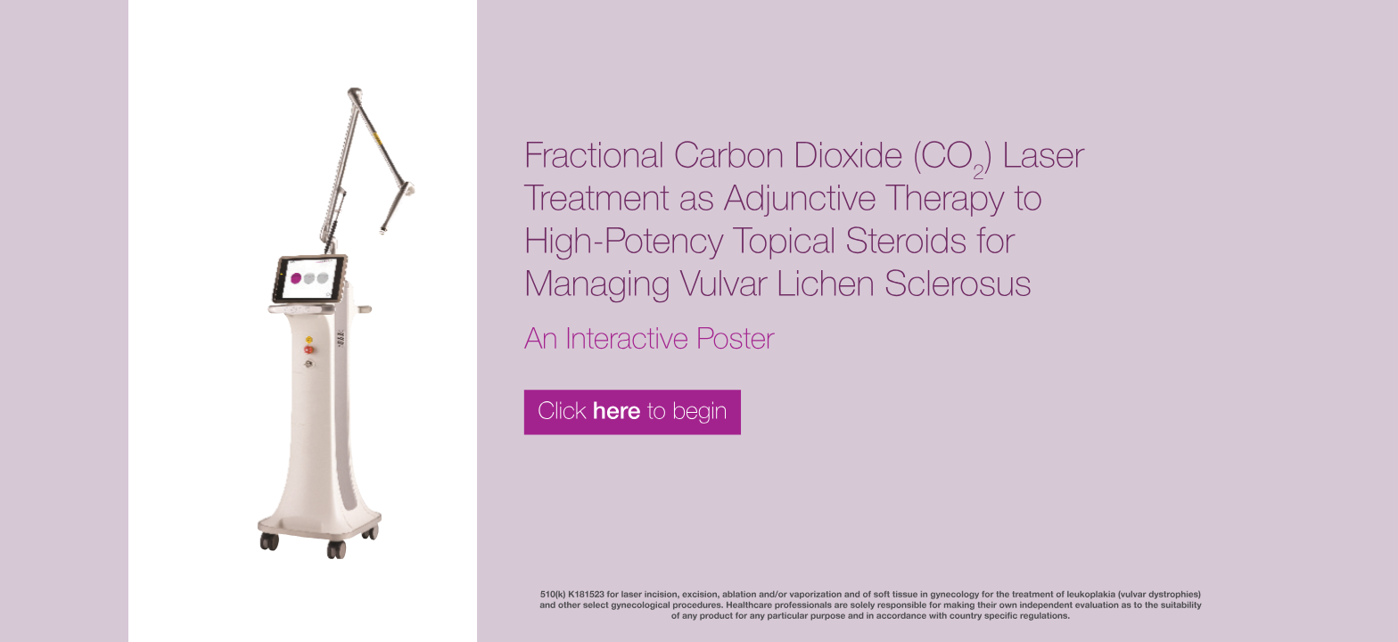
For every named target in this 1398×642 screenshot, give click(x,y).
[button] (699, 321)
